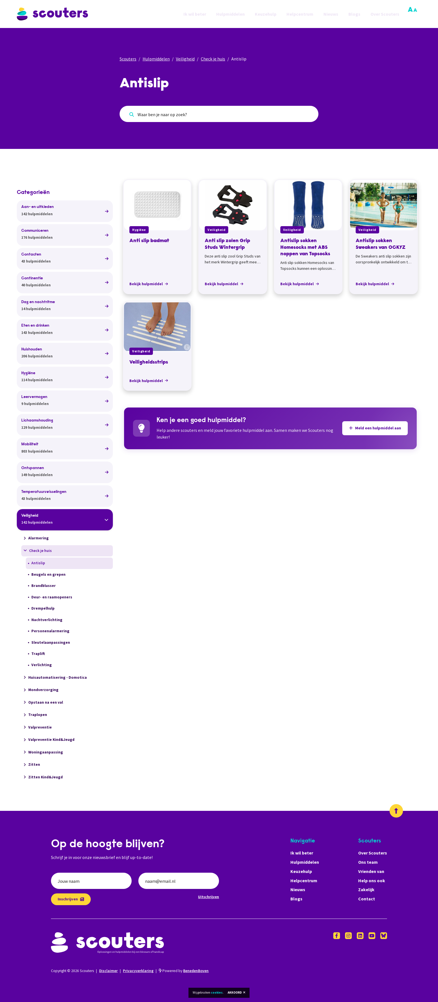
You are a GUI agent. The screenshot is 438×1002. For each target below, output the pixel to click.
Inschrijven (71, 899)
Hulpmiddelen (230, 14)
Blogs (354, 14)
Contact (366, 899)
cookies (217, 992)
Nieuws (330, 14)
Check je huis (213, 59)
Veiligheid (185, 59)
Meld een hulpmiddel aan (375, 427)
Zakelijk (366, 889)
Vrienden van (371, 871)
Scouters (128, 59)
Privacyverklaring (138, 970)
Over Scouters (385, 14)
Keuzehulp (265, 14)
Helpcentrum (299, 14)
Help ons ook (371, 880)
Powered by (184, 970)
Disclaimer (108, 970)
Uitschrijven (208, 897)
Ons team (368, 862)
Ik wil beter (194, 14)
